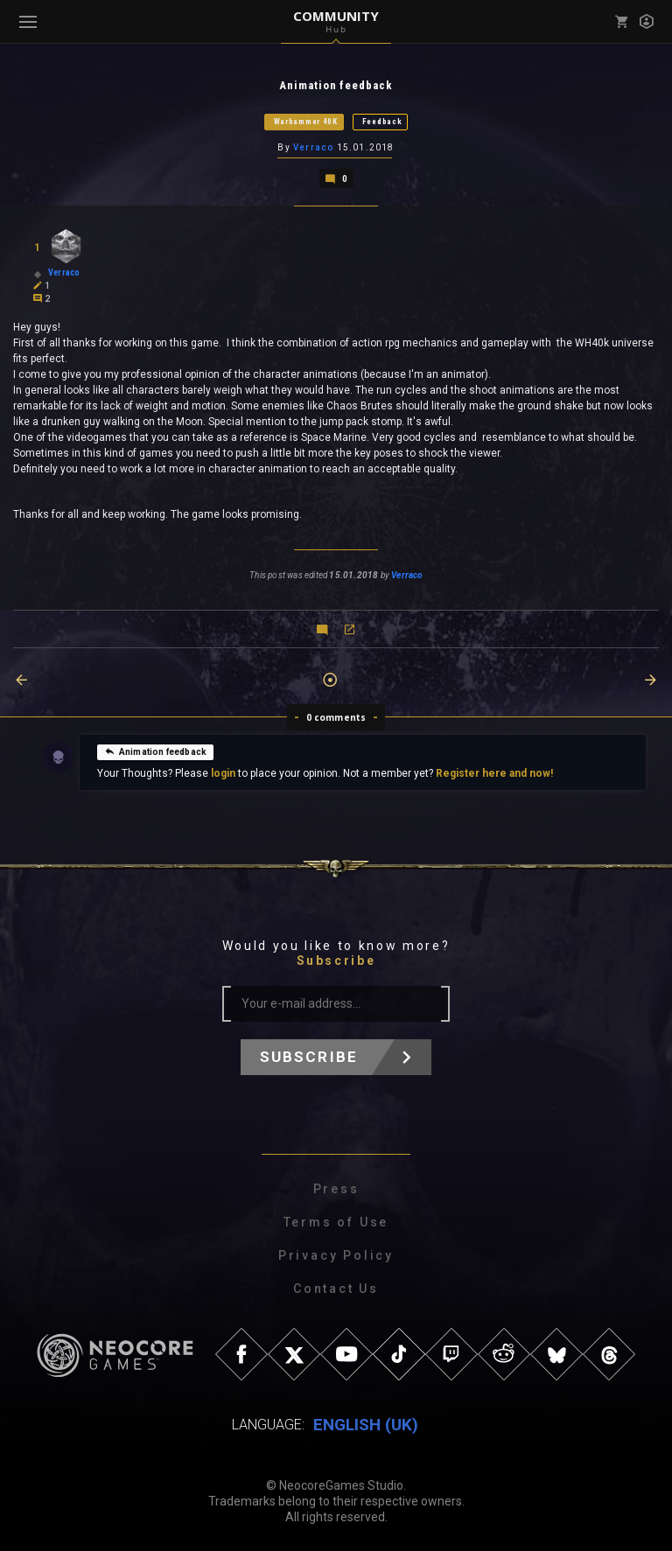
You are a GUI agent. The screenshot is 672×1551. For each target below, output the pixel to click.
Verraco (313, 147)
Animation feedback (155, 751)
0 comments (336, 717)
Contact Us (336, 1289)
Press (336, 1189)
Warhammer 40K (306, 121)
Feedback (382, 121)
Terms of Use (336, 1222)
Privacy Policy (336, 1255)
